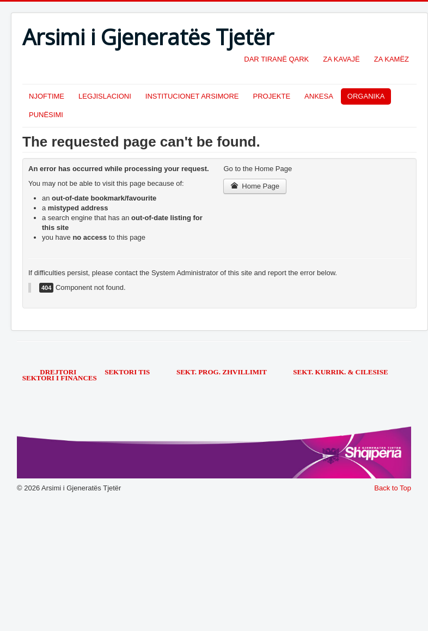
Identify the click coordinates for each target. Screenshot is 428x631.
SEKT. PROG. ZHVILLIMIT (222, 372)
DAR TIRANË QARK (276, 59)
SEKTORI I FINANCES (59, 378)
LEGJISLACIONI (104, 96)
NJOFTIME (46, 96)
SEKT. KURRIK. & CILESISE (340, 372)
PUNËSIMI (46, 115)
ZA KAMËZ (391, 59)
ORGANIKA (366, 96)
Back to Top (392, 488)
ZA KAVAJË (341, 59)
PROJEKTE (271, 96)
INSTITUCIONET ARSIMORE (192, 96)
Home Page (254, 186)
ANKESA (318, 96)
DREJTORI (58, 372)
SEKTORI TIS (128, 372)
